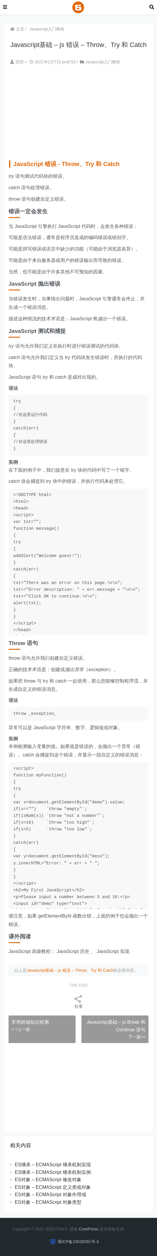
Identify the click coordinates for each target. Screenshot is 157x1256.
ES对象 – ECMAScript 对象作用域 (50, 1194)
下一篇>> (136, 1037)
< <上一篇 (20, 1029)
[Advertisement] (83, 113)
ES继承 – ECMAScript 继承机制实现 (53, 1164)
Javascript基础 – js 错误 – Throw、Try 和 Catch (70, 970)
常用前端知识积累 (30, 1022)
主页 (17, 29)
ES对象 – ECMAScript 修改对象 (48, 1179)
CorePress (88, 1229)
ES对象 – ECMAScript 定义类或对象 (53, 1187)
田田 (17, 62)
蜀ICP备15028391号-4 (78, 1241)
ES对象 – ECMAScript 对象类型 (48, 1202)
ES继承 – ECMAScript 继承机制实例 (53, 1172)
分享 (78, 1001)
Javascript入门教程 (46, 29)
